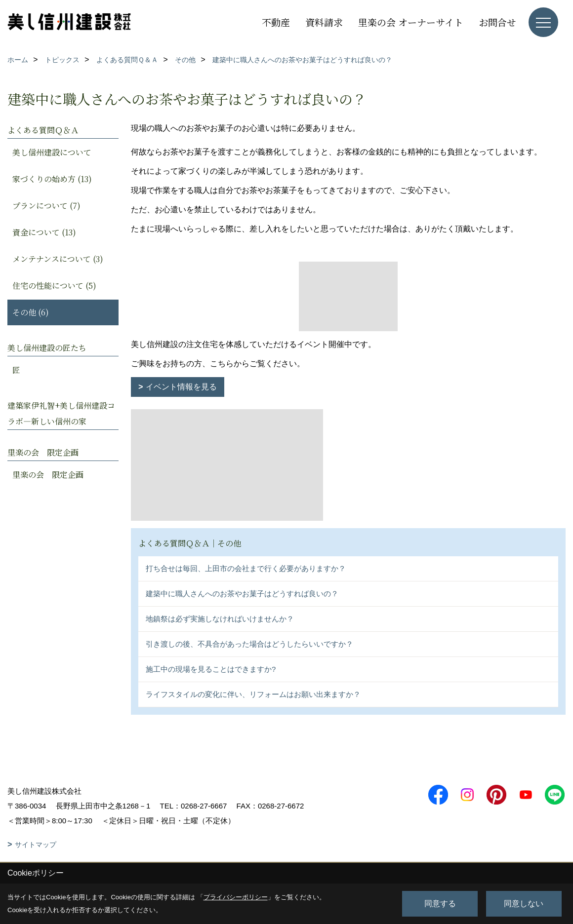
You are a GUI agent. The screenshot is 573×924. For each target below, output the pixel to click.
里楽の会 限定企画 (47, 474)
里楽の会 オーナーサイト (410, 22)
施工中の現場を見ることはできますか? (211, 669)
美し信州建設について (51, 152)
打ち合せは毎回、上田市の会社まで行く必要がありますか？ (246, 568)
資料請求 (324, 22)
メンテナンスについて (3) (57, 259)
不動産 (276, 22)
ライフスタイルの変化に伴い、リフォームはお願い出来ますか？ (253, 694)
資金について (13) (44, 232)
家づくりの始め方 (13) (52, 179)
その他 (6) (30, 312)
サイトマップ (35, 844)
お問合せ (497, 22)
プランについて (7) (46, 205)
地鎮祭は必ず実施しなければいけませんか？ (220, 619)
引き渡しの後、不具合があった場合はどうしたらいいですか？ (249, 644)
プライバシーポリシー (236, 897)
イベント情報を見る (181, 387)
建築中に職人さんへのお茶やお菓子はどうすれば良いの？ (242, 593)
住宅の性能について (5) (54, 285)
